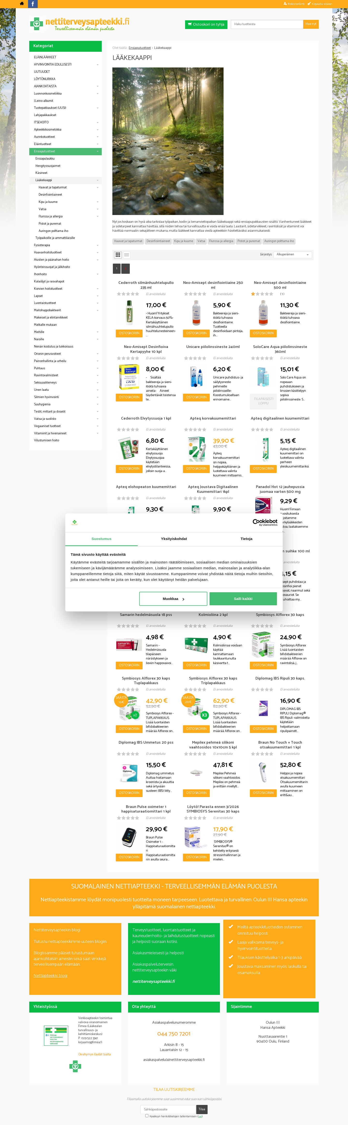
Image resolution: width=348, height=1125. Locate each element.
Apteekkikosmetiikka (47, 129)
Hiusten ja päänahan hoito (51, 259)
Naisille (39, 339)
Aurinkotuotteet (44, 137)
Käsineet (41, 173)
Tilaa (202, 1109)
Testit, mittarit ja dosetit (49, 411)
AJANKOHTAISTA (45, 86)
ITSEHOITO (41, 122)
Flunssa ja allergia (221, 241)
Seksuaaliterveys (45, 382)
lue (200, 1116)
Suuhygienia (42, 404)
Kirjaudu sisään (322, 4)
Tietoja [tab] (247, 539)
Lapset (38, 296)
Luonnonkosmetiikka (48, 93)
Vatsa (201, 241)
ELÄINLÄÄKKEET (45, 57)
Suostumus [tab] (102, 539)
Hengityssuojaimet (48, 166)
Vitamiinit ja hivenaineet (50, 433)
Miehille (39, 332)
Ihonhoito (40, 274)
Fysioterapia (42, 245)
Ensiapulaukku (45, 158)
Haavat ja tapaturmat (128, 241)
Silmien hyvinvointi (46, 397)
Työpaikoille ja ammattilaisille (55, 238)
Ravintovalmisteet (46, 375)
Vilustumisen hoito (46, 440)
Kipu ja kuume (183, 241)
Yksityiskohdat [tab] (174, 539)
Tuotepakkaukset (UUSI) (50, 108)
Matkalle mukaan (45, 324)
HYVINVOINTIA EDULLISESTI (53, 64)
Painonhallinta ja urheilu (50, 361)
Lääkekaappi (44, 180)
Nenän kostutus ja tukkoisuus (53, 346)
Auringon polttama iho (279, 241)
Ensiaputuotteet (44, 151)
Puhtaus (39, 368)
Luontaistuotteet (45, 303)
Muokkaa (173, 599)
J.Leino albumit (43, 101)
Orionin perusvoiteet (47, 353)
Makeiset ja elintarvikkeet (51, 317)
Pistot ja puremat (249, 241)
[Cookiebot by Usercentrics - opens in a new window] (256, 522)
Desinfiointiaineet (158, 241)
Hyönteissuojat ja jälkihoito (52, 267)
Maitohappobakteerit (47, 310)
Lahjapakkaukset (45, 115)
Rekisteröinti (296, 4)
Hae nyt (311, 24)
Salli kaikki (243, 599)
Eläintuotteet (42, 144)
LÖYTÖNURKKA (44, 79)
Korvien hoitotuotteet (48, 288)
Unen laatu (41, 389)
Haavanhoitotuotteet (48, 252)
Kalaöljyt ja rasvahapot (49, 281)
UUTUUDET (42, 71)
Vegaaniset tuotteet (47, 426)
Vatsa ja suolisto (45, 419)
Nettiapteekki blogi (50, 975)
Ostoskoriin (129, 333)
